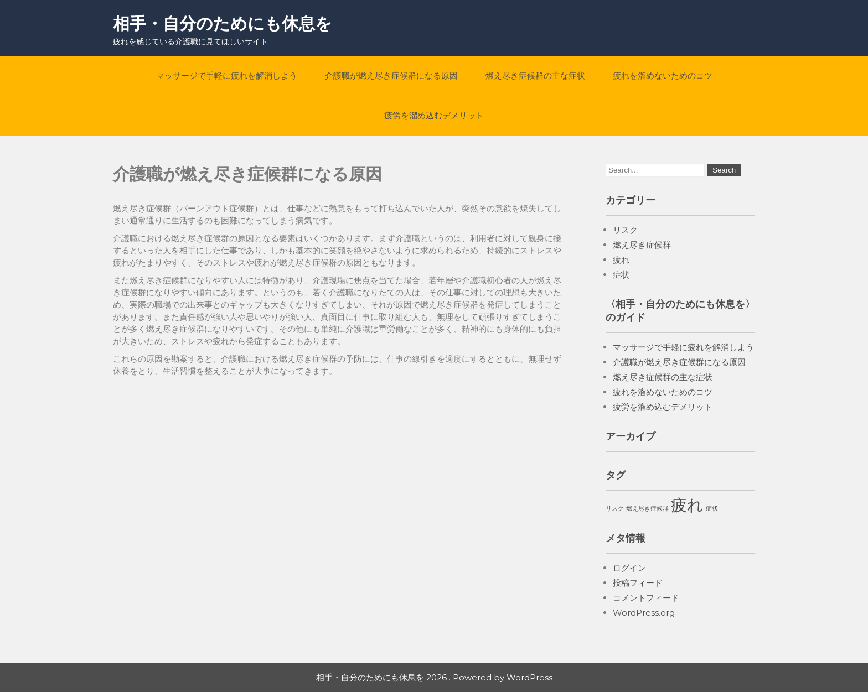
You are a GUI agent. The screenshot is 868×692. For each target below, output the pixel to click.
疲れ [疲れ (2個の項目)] (687, 504)
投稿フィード (638, 582)
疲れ (621, 259)
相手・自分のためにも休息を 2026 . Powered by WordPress (434, 677)
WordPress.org (644, 612)
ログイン (629, 568)
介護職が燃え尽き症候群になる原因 (391, 75)
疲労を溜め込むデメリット (434, 115)
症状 (621, 274)
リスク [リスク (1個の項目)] (615, 508)
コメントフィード (646, 597)
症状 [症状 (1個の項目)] (712, 508)
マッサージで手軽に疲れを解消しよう (226, 75)
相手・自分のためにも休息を (222, 23)
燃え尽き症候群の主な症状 (535, 75)
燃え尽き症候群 (642, 245)
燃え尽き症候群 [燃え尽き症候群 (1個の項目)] (647, 508)
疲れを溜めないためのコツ (662, 75)
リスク (625, 230)
